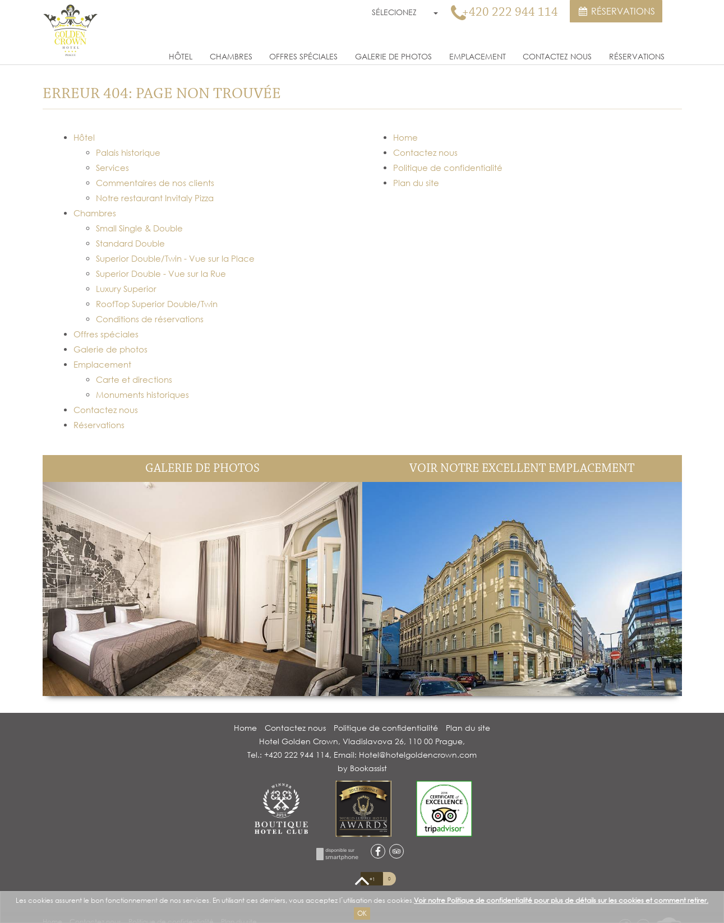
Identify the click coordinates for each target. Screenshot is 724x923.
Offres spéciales (303, 56)
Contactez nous (557, 56)
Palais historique (128, 152)
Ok (362, 913)
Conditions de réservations (150, 319)
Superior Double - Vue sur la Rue (161, 273)
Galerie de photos (393, 56)
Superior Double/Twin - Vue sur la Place (175, 258)
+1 (372, 879)
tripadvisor (396, 851)
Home (405, 137)
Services (112, 168)
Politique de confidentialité (447, 168)
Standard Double (130, 243)
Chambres (231, 56)
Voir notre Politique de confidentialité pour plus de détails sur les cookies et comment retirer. (561, 900)
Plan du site (416, 183)
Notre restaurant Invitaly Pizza (155, 198)
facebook (378, 851)
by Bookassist (362, 768)
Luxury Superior (126, 289)
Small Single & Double (139, 228)
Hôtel (180, 56)
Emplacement (477, 56)
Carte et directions (134, 379)
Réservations (616, 11)
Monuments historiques (142, 394)
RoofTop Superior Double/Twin (157, 304)
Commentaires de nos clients (155, 183)
